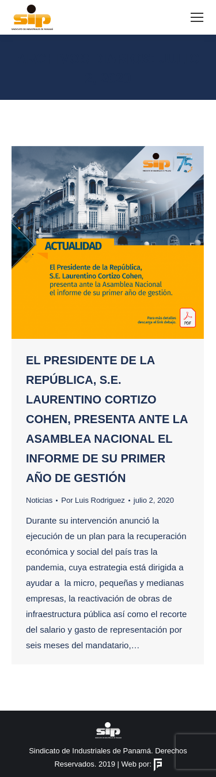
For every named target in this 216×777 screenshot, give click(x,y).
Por (93, 500)
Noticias (39, 500)
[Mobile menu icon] (197, 17)
